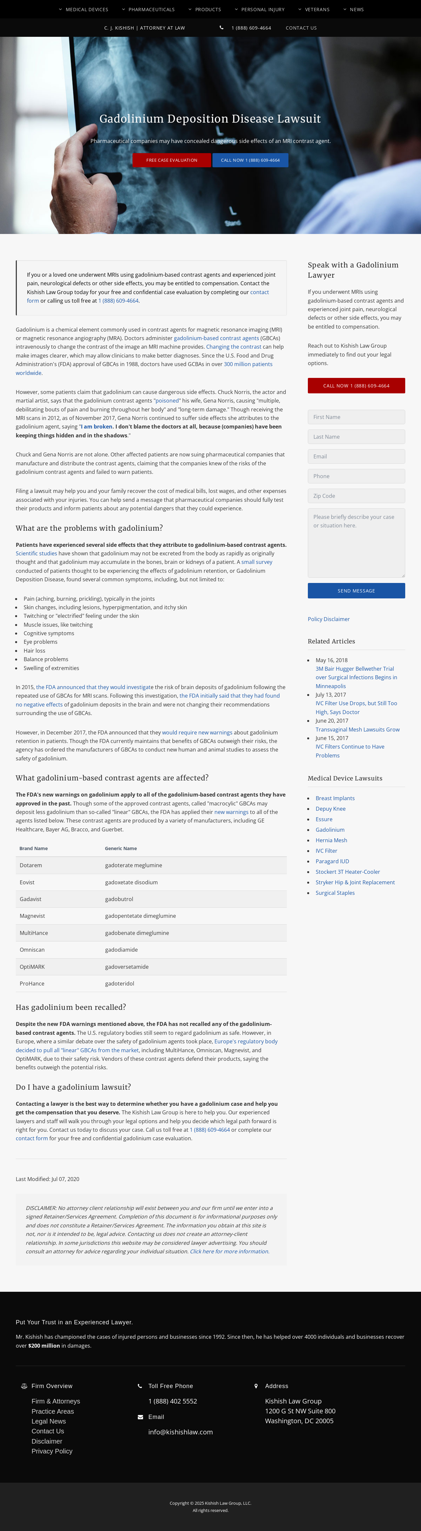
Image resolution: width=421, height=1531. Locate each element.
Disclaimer (47, 1441)
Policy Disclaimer (329, 619)
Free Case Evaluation (172, 160)
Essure (324, 819)
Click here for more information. (229, 1251)
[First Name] (356, 417)
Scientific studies (36, 553)
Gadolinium (330, 829)
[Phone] (356, 476)
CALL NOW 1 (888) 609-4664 (250, 160)
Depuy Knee (331, 808)
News (357, 9)
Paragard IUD (332, 861)
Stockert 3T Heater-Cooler (348, 871)
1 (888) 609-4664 (242, 28)
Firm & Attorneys (56, 1401)
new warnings (231, 812)
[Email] (356, 456)
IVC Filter (326, 850)
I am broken (96, 426)
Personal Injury (263, 9)
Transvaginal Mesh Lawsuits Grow (358, 729)
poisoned (167, 400)
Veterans (317, 9)
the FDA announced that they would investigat (93, 687)
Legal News (49, 1421)
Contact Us (295, 27)
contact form (32, 1138)
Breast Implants (335, 798)
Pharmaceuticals (152, 9)
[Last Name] (356, 436)
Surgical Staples (335, 892)
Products (208, 9)
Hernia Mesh (331, 840)
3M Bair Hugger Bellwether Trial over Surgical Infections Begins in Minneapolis (356, 677)
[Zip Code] (356, 496)
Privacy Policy (52, 1451)
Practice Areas (53, 1411)
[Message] (356, 543)
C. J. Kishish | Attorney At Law (144, 28)
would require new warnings (197, 732)
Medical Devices (87, 9)
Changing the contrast (233, 346)
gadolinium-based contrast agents (216, 338)
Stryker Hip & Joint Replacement (355, 882)
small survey (256, 562)
